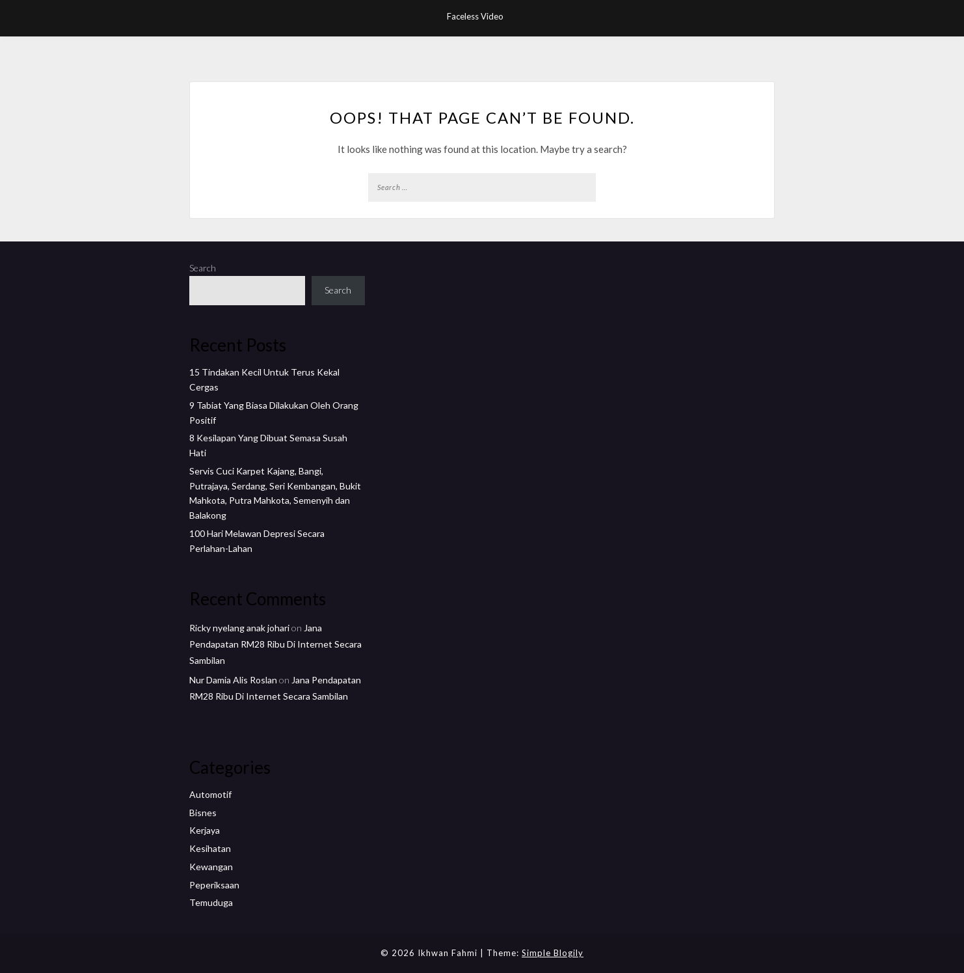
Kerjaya (204, 830)
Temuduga (211, 902)
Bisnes (203, 812)
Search (202, 267)
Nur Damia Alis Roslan (233, 679)
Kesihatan (210, 848)
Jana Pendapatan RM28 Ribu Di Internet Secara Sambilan (275, 644)
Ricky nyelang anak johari (239, 627)
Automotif (210, 794)
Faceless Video (475, 16)
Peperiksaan (214, 884)
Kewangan (211, 866)
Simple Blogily (552, 953)
